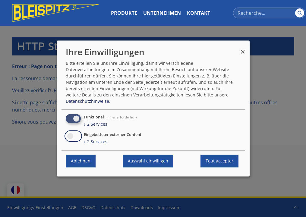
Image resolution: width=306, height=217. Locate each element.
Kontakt (198, 13)
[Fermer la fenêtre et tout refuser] (242, 49)
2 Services (95, 124)
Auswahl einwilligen (148, 161)
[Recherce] (269, 13)
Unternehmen (162, 13)
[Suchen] (299, 12)
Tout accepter (219, 161)
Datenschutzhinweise (87, 101)
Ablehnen (80, 161)
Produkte (124, 13)
